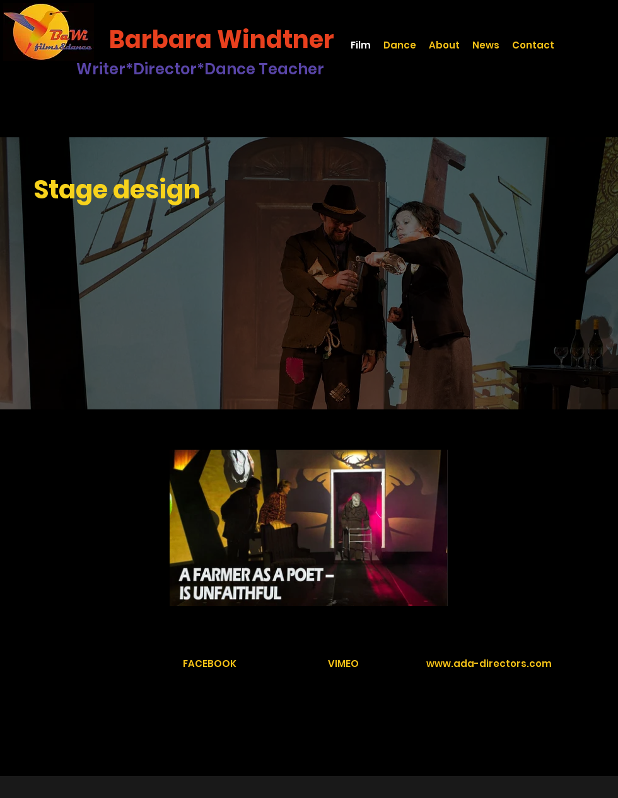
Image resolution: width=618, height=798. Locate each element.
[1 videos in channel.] (308, 527)
